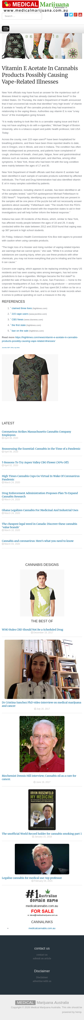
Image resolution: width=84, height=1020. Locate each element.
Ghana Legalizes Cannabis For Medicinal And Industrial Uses (40, 510)
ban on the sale (12, 287)
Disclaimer (42, 977)
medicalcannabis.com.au (41, 928)
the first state (63, 276)
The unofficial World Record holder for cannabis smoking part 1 (42, 833)
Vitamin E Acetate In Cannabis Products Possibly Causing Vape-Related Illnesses (40, 75)
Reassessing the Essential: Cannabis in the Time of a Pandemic (41, 448)
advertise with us (42, 981)
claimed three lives (58, 96)
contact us (42, 954)
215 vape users (36, 139)
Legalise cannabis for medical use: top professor (32, 878)
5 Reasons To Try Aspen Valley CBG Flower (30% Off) (35, 462)
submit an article (42, 958)
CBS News (8, 197)
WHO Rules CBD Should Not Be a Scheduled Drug (32, 629)
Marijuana (42, 1003)
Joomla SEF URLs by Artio (11, 347)
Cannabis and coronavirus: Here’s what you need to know (38, 541)
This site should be (72, 1007)
